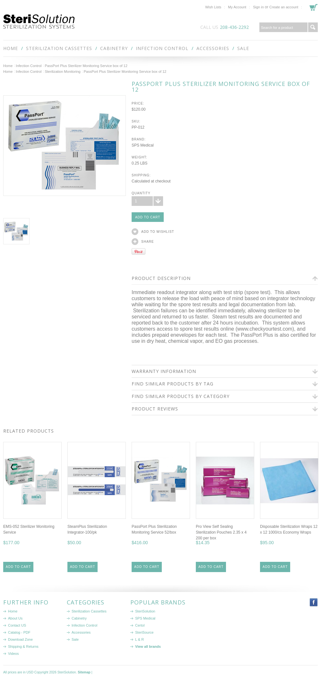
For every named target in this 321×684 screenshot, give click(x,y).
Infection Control (162, 48)
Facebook (314, 602)
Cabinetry (114, 48)
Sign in (258, 7)
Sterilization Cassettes (59, 48)
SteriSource (144, 632)
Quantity (141, 193)
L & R (139, 639)
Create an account (283, 7)
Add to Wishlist (157, 231)
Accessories (212, 48)
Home (8, 66)
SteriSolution (145, 611)
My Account (237, 7)
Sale (243, 48)
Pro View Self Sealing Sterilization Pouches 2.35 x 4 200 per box (221, 532)
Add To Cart (18, 567)
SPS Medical (145, 618)
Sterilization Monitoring (62, 71)
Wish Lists (213, 7)
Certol (139, 625)
